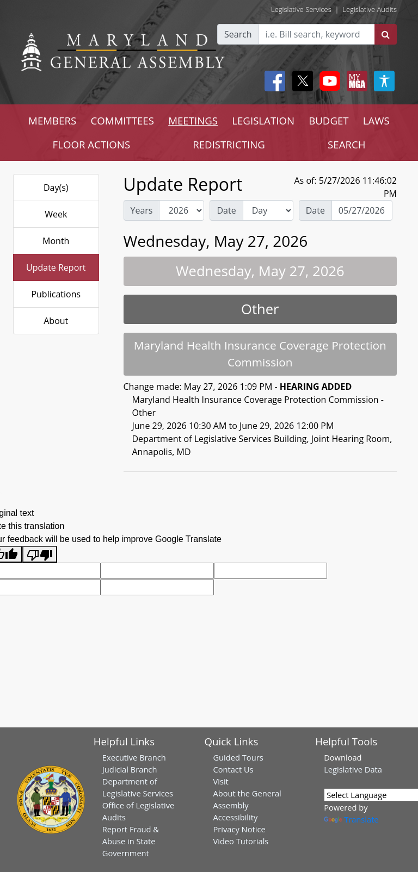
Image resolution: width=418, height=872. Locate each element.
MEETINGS (193, 120)
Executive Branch (134, 757)
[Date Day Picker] (361, 210)
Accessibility (235, 817)
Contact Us (233, 769)
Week (56, 214)
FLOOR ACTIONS (92, 144)
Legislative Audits (369, 9)
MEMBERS (52, 120)
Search (238, 34)
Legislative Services (301, 9)
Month (55, 241)
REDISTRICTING (229, 144)
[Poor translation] (39, 554)
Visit (220, 781)
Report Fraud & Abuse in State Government (130, 841)
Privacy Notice (239, 829)
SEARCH (346, 144)
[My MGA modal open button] (354, 81)
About (56, 321)
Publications (56, 294)
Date (226, 210)
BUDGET (328, 120)
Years (142, 210)
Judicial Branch (129, 769)
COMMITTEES (122, 120)
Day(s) (56, 188)
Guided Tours (238, 757)
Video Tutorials (240, 841)
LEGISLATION (263, 120)
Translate (351, 819)
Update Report (56, 267)
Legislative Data (353, 769)
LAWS (376, 120)
